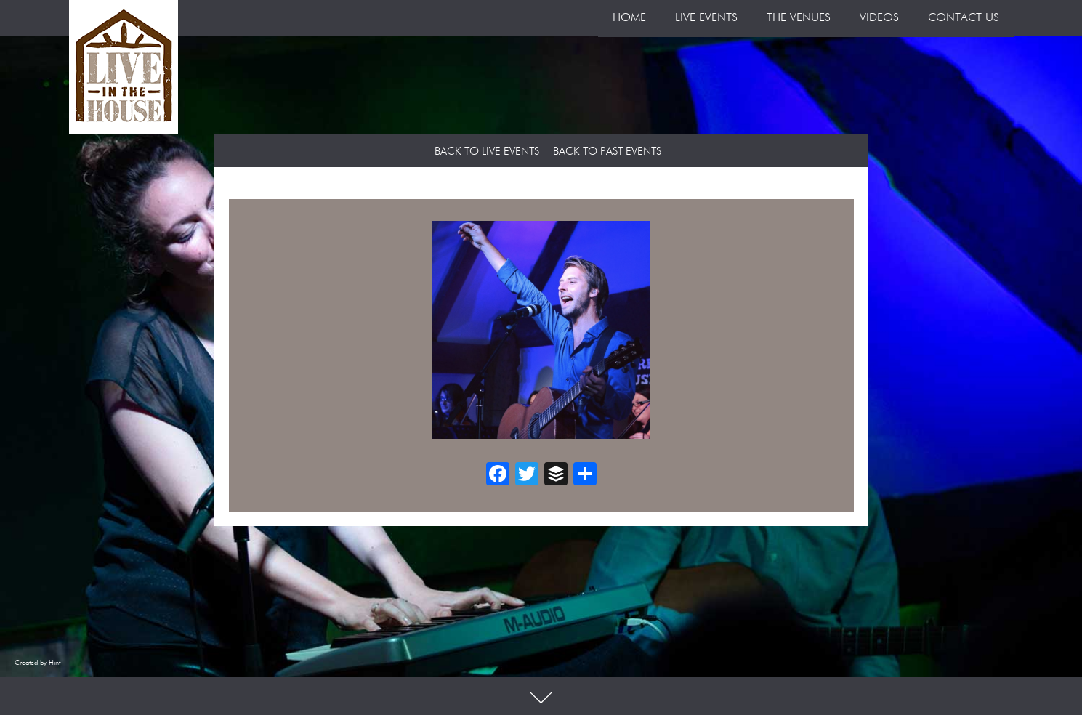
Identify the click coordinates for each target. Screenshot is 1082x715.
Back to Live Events (487, 151)
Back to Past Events (607, 151)
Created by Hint (37, 662)
